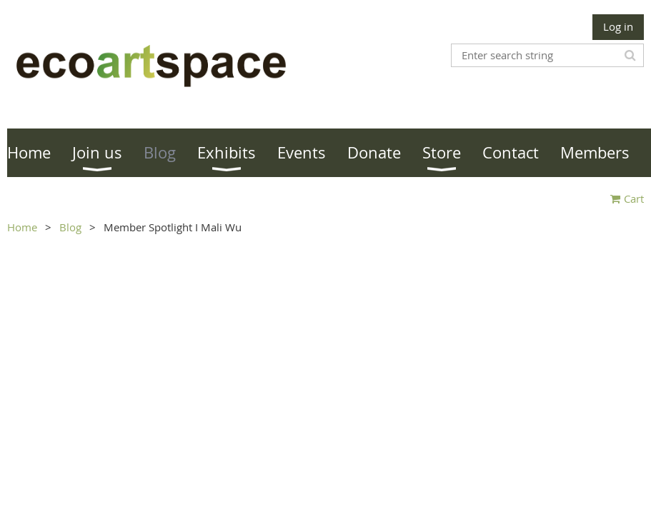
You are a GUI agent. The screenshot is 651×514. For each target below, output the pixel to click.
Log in (618, 26)
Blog (70, 227)
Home (22, 227)
